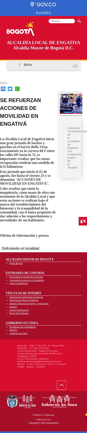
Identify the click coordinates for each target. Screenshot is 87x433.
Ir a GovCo (43, 12)
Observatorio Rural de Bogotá (23, 300)
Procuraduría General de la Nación (26, 277)
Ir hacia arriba (64, 386)
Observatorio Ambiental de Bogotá (26, 297)
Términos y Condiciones (43, 415)
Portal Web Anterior (19, 313)
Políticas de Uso (43, 419)
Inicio (28, 64)
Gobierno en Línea (18, 333)
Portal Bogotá (16, 263)
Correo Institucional (19, 310)
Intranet (13, 306)
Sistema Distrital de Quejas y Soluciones (29, 303)
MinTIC (13, 330)
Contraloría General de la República (26, 280)
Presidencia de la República (22, 327)
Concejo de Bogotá (18, 283)
